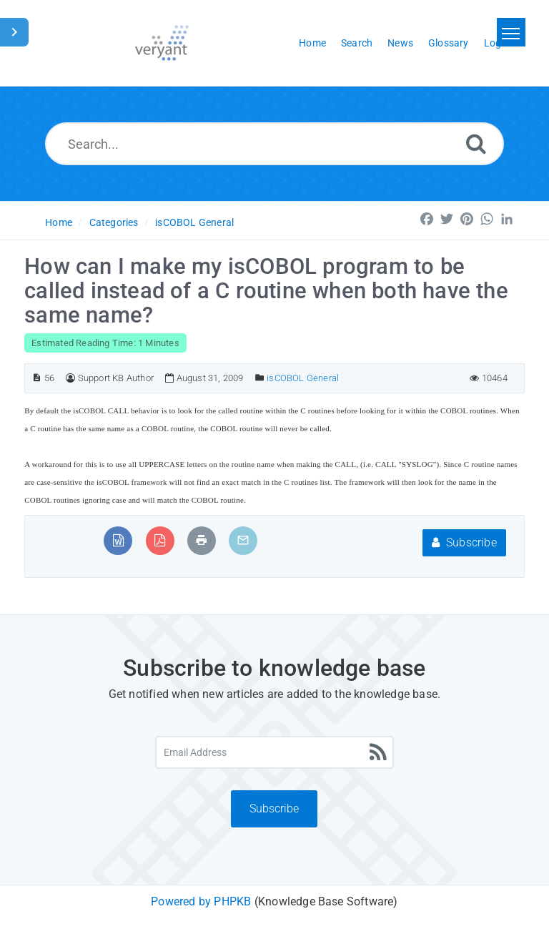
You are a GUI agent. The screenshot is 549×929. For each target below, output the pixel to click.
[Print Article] (201, 540)
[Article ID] (36, 378)
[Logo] (162, 42)
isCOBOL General (194, 222)
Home (58, 222)
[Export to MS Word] (118, 540)
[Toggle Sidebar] (14, 32)
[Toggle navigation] (511, 32)
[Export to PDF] (159, 540)
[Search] (476, 143)
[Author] (70, 378)
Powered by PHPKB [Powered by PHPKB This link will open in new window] (201, 901)
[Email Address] (275, 752)
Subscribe (464, 542)
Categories (114, 222)
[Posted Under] (259, 378)
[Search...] (275, 143)
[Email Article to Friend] (243, 540)
